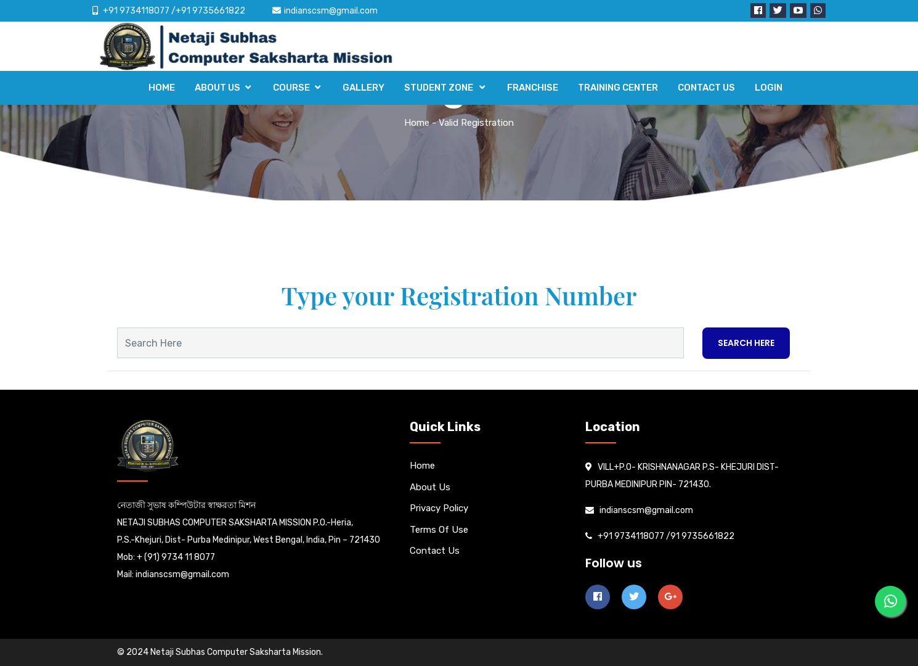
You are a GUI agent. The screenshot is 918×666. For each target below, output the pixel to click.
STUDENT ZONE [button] (439, 87)
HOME (161, 87)
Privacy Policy (439, 508)
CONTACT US (706, 87)
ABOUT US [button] (217, 87)
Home (416, 122)
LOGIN (768, 87)
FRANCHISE (532, 87)
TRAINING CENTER (618, 87)
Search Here (746, 343)
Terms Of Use (439, 529)
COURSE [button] (291, 87)
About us (430, 487)
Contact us (435, 550)
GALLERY (363, 87)
